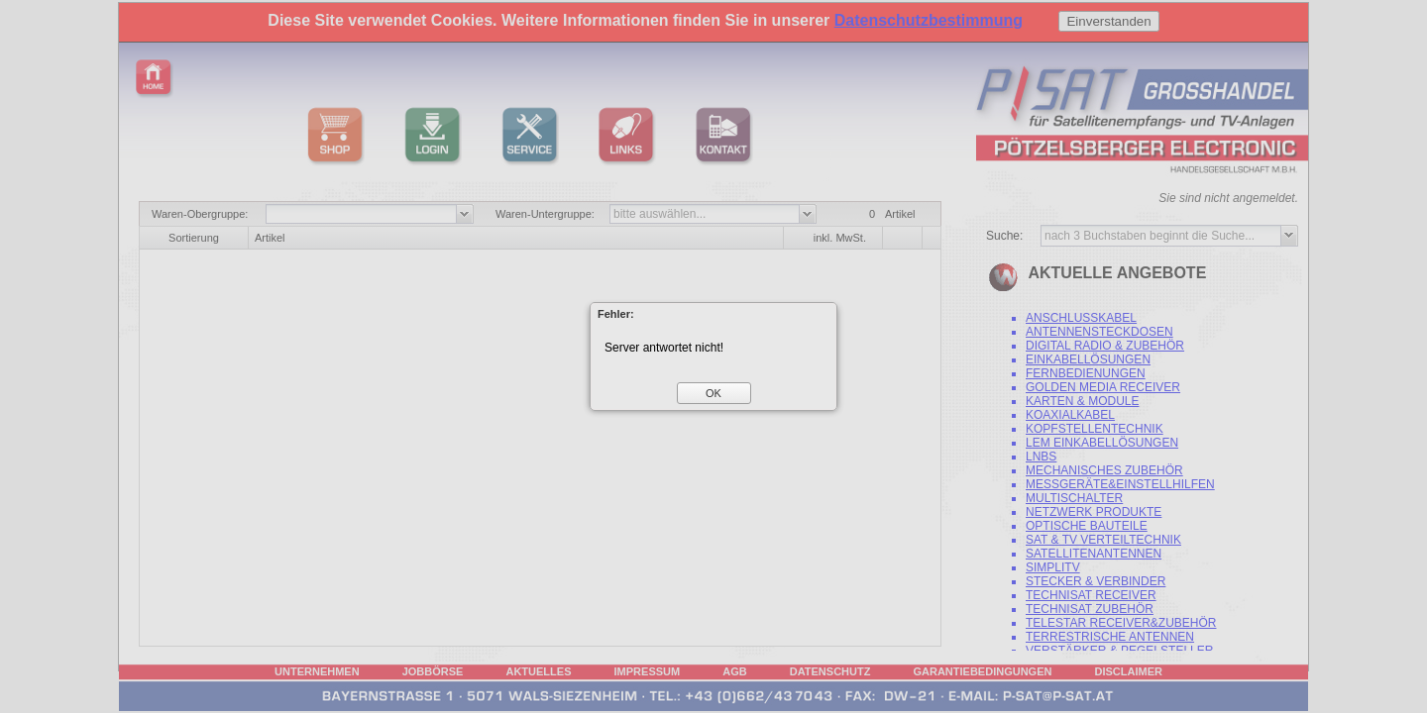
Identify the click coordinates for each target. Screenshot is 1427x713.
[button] (714, 393)
